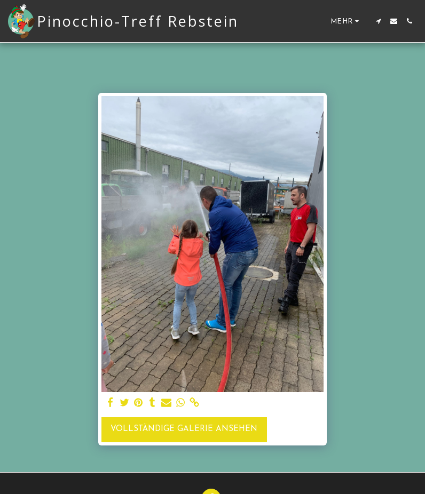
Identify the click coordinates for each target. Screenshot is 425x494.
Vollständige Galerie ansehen (184, 429)
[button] (378, 21)
